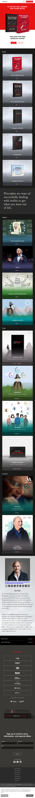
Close (33, 785)
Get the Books (29, 1)
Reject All (29, 795)
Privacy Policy (17, 774)
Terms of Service (17, 772)
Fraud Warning (17, 770)
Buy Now (14, 42)
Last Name (20, 741)
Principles (4, 1)
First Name (3, 741)
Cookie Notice (17, 776)
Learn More (20, 42)
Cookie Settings (17, 778)
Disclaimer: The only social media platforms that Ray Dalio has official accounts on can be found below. (17, 582)
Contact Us (17, 780)
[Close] (33, 789)
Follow (24, 1)
